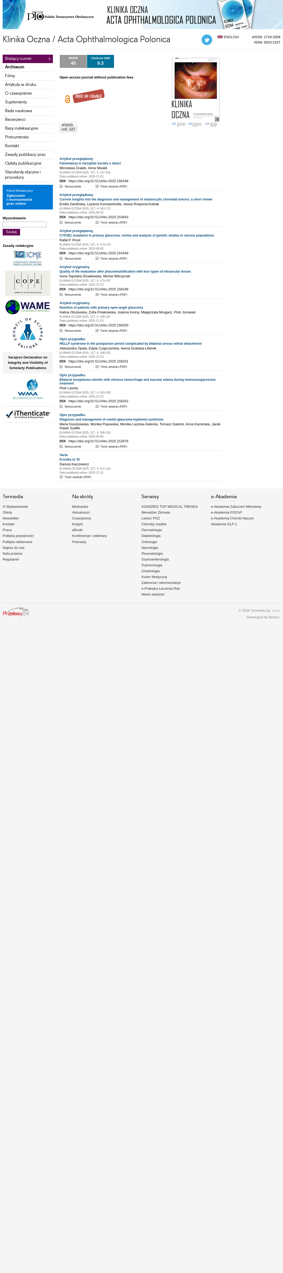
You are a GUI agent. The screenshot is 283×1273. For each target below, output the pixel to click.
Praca (7, 530)
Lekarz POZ (151, 518)
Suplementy (16, 102)
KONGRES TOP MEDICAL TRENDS (170, 507)
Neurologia (150, 548)
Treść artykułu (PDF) (114, 186)
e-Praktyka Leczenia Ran (161, 588)
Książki (77, 524)
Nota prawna (12, 553)
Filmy (10, 76)
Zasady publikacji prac (25, 154)
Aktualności (81, 512)
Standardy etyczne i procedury (23, 175)
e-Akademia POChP (226, 512)
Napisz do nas (13, 548)
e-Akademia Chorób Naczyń (232, 518)
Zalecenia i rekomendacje (161, 583)
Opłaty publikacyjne (23, 163)
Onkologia (149, 542)
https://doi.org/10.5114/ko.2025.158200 (98, 325)
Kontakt (12, 146)
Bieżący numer (18, 58)
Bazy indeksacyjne (21, 128)
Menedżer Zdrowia (156, 512)
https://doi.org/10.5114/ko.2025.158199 (98, 289)
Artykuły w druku (20, 84)
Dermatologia (152, 530)
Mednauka (80, 507)
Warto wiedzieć (153, 594)
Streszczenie (73, 186)
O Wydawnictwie (15, 507)
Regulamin (11, 559)
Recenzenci (15, 119)
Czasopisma (81, 518)
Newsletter (11, 518)
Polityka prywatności (18, 536)
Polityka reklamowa (17, 542)
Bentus (274, 617)
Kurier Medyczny (154, 577)
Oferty (7, 512)
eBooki (77, 530)
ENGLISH (228, 37)
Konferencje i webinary (89, 536)
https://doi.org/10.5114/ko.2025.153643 (98, 217)
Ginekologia (151, 571)
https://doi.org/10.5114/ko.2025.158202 (98, 401)
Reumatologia (152, 553)
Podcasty (79, 542)
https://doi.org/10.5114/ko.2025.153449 (98, 253)
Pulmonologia (152, 565)
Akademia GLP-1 (224, 524)
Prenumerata (17, 137)
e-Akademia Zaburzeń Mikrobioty (236, 507)
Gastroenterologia (155, 559)
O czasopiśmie (18, 93)
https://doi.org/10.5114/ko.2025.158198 (98, 181)
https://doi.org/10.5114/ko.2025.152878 (98, 441)
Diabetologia (151, 536)
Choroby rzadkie (154, 524)
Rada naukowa (18, 111)
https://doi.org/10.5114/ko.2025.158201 (98, 361)
